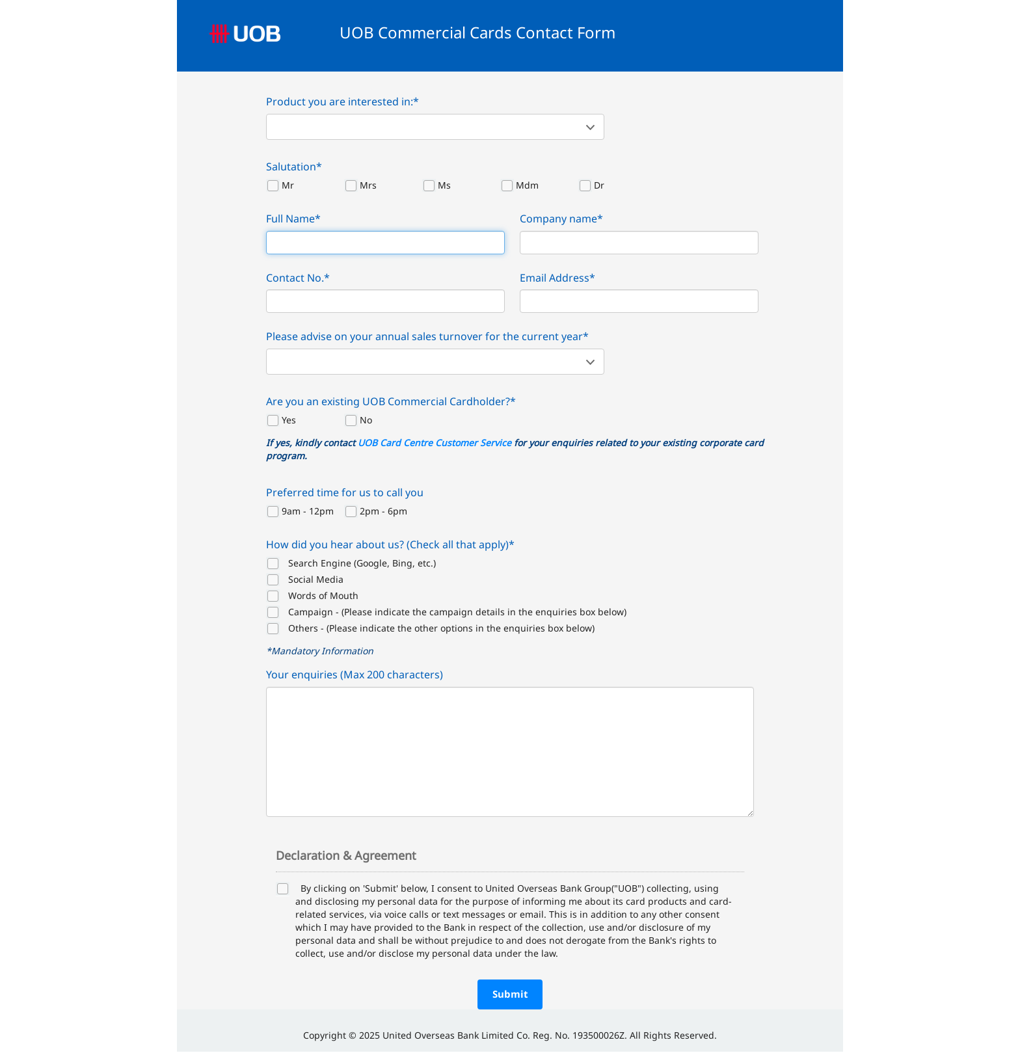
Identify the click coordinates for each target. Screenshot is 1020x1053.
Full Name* (293, 218)
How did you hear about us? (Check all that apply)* (390, 544)
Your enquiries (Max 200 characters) (354, 674)
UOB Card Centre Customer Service (434, 442)
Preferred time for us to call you (344, 492)
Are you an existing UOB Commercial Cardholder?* (391, 401)
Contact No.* (298, 278)
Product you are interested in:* (342, 101)
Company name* (561, 218)
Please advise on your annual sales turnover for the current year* (427, 336)
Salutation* (294, 166)
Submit (510, 993)
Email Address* (557, 278)
